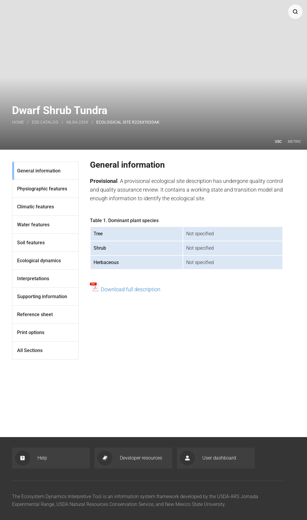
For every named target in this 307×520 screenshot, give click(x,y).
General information (39, 171)
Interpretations (33, 278)
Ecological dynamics (39, 260)
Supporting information (42, 296)
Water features (33, 225)
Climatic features (35, 207)
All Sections (30, 350)
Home (18, 122)
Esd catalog (45, 122)
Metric (294, 142)
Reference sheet (35, 314)
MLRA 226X (77, 122)
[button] (295, 11)
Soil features (31, 242)
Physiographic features (42, 189)
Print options (30, 332)
